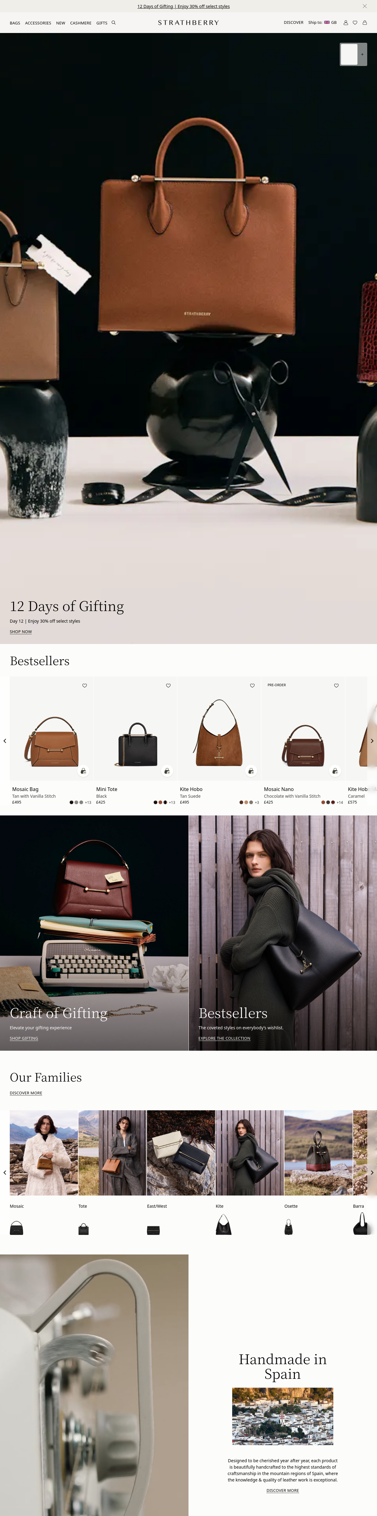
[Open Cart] (364, 22)
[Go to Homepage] (188, 22)
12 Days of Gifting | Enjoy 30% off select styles (183, 6)
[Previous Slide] (5, 741)
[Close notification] (364, 6)
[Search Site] (114, 22)
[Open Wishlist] (355, 22)
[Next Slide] (372, 741)
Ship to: (322, 22)
